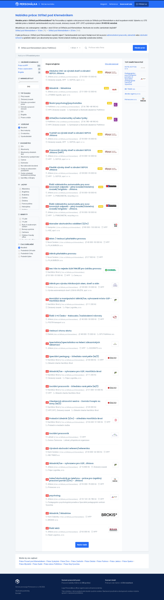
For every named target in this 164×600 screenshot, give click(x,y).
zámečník (131, 35)
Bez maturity (24, 131)
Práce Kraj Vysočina (71, 564)
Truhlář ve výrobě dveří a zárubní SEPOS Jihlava (70, 134)
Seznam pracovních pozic (71, 580)
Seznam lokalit (110, 580)
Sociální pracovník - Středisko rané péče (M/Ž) (74, 386)
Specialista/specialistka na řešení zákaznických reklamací (74, 343)
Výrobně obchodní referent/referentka (69, 448)
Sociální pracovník (59, 433)
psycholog (54, 495)
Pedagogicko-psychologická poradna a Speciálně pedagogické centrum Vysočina (130, 78)
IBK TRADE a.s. (130, 89)
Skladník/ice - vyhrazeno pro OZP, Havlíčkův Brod (75, 371)
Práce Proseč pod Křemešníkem (32, 561)
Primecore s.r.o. (131, 99)
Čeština (23, 198)
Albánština (24, 189)
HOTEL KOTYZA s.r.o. (130, 68)
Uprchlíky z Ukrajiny (26, 178)
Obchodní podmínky (22, 591)
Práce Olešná (90, 561)
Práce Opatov (127, 561)
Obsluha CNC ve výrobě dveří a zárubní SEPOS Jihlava (69, 72)
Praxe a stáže (24, 118)
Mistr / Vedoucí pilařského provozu (67, 239)
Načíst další (82, 545)
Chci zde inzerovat (111, 64)
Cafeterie (24, 232)
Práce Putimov (102, 561)
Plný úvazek (24, 97)
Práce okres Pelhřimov (53, 564)
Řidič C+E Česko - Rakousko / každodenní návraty (75, 316)
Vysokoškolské (24, 136)
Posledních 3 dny (25, 254)
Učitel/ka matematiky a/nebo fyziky (68, 118)
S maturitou (23, 134)
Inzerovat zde (126, 4)
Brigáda (21, 72)
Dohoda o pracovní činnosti (26, 108)
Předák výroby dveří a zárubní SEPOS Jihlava (68, 168)
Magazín (103, 4)
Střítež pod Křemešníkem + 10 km (28, 30)
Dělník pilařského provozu (62, 253)
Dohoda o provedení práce (26, 103)
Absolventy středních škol (27, 153)
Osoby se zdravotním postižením (27, 169)
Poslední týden (24, 257)
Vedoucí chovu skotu (60, 331)
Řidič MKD (54, 528)
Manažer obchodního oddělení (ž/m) (69, 224)
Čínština (23, 201)
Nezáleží (22, 128)
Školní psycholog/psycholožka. (65, 103)
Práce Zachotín (77, 561)
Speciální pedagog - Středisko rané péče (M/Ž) (74, 356)
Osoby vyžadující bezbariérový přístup (27, 174)
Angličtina (24, 192)
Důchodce (23, 163)
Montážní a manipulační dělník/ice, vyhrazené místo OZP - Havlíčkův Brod (80, 299)
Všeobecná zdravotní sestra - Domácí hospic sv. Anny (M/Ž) (75, 402)
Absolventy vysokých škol (28, 157)
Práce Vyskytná (52, 561)
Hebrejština (24, 207)
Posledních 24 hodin (26, 251)
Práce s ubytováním (25, 69)
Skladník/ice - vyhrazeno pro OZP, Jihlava (71, 463)
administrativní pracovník (117, 35)
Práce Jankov (115, 561)
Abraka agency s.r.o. (133, 94)
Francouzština (25, 204)
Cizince (22, 160)
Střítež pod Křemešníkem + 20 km (62, 30)
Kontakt (18, 593)
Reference (113, 4)
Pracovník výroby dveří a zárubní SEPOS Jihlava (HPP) (70, 151)
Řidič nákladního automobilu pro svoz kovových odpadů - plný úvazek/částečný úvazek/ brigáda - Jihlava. (71, 186)
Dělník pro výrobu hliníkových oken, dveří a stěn (74, 283)
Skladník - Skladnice (60, 88)
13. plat (23, 219)
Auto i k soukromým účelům (27, 225)
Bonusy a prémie (26, 229)
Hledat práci (140, 48)
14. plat (23, 222)
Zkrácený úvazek (25, 99)
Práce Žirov (65, 561)
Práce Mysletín (25, 564)
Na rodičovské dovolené (28, 166)
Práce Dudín (37, 564)
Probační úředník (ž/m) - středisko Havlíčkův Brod (75, 418)
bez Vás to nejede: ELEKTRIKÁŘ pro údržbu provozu (75, 268)
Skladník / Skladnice (60, 513)
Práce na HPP (23, 65)
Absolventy (23, 149)
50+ (21, 146)
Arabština (24, 195)
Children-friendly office (26, 236)
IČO (20, 112)
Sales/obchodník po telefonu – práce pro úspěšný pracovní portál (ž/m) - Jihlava (75, 479)
